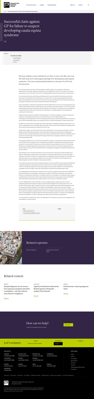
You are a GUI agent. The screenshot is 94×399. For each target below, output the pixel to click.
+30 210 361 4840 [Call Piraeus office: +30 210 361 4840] (51, 366)
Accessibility (27, 375)
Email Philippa (17, 58)
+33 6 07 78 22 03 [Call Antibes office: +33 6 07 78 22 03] (8, 366)
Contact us (58, 343)
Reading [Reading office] (35, 358)
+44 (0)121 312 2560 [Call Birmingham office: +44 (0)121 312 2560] (37, 356)
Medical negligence (28, 211)
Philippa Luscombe (16, 55)
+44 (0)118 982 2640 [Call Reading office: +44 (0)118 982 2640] (37, 360)
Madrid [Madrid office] (20, 364)
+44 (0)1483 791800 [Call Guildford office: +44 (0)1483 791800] (9, 360)
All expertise (74, 360)
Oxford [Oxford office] (20, 358)
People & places (53, 5)
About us (73, 5)
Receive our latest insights (36, 343)
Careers (81, 5)
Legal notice (6, 375)
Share (6, 42)
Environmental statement (68, 375)
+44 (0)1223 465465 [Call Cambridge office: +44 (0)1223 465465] (52, 356)
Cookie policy (20, 375)
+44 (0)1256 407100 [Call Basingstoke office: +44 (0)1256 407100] (23, 356)
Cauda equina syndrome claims (31, 213)
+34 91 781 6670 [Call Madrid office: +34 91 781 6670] (22, 366)
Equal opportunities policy (78, 367)
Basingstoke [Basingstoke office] (22, 354)
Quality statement (45, 375)
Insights (43, 5)
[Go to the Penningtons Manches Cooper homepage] (11, 5)
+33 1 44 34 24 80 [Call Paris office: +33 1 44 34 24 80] (36, 366)
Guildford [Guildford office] (7, 358)
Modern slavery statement (56, 375)
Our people (74, 358)
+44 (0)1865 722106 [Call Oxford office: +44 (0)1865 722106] (23, 360)
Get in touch (68, 324)
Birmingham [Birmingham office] (36, 354)
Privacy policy (13, 375)
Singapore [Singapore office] (7, 368)
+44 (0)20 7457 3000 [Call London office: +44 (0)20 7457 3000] (9, 356)
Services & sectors (32, 5)
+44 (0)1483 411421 (16, 61)
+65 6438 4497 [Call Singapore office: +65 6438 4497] (7, 370)
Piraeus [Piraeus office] (49, 364)
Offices (73, 356)
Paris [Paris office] (34, 364)
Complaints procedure (35, 375)
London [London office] (6, 354)
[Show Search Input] (88, 4)
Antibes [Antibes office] (6, 364)
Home (5, 11)
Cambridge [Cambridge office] (50, 354)
